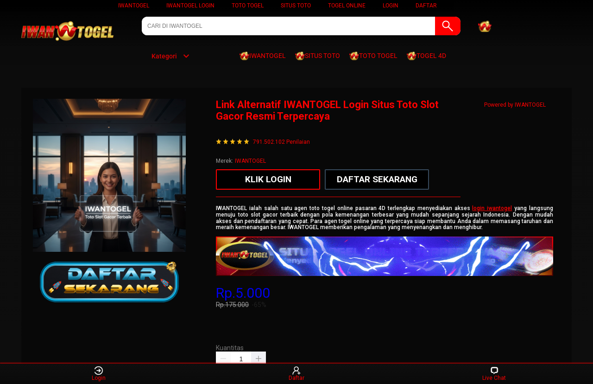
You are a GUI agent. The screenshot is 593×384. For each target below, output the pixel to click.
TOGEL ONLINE (347, 5)
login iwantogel (492, 208)
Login (99, 373)
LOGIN (390, 5)
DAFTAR (426, 5)
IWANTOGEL (133, 5)
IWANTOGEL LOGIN (190, 5)
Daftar (296, 373)
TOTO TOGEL (248, 5)
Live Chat (494, 373)
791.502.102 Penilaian (281, 142)
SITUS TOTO (296, 5)
